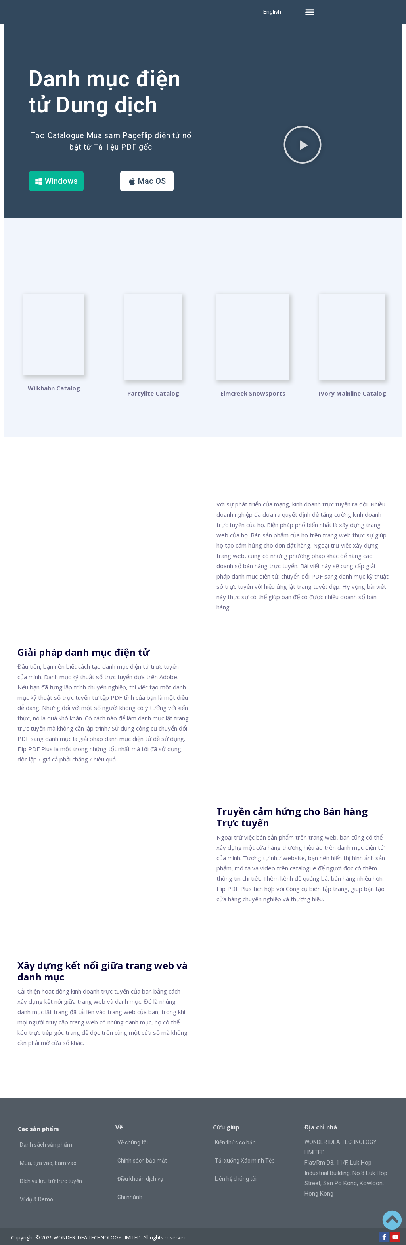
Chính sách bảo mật (142, 1153)
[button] (310, 11)
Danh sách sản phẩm (46, 1137)
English (272, 12)
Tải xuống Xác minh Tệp (245, 1153)
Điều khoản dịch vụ (140, 1172)
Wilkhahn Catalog (54, 386)
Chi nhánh (129, 1190)
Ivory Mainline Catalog (352, 386)
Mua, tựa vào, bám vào (48, 1155)
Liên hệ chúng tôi (236, 1172)
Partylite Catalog (153, 386)
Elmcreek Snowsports (252, 386)
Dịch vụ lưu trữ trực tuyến (51, 1174)
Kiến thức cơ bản (235, 1135)
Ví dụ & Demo (36, 1192)
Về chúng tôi (132, 1135)
